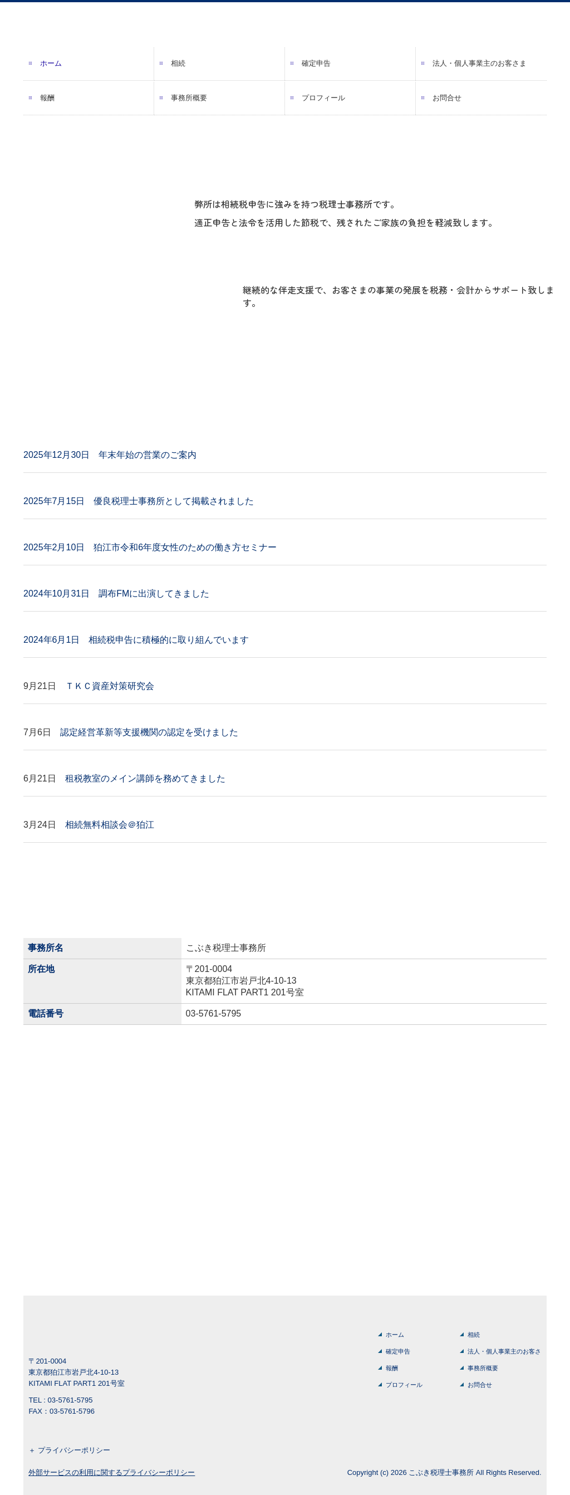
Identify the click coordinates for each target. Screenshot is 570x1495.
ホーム (51, 63)
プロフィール (323, 98)
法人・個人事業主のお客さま (480, 63)
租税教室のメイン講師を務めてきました (145, 778)
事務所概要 (189, 98)
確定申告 (316, 63)
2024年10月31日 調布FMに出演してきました (116, 593)
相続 (178, 63)
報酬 (47, 98)
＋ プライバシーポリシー (69, 1450)
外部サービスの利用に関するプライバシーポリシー (111, 1472)
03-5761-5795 (214, 1013)
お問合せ (447, 98)
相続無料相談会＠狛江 (109, 824)
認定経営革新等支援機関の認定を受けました (149, 732)
